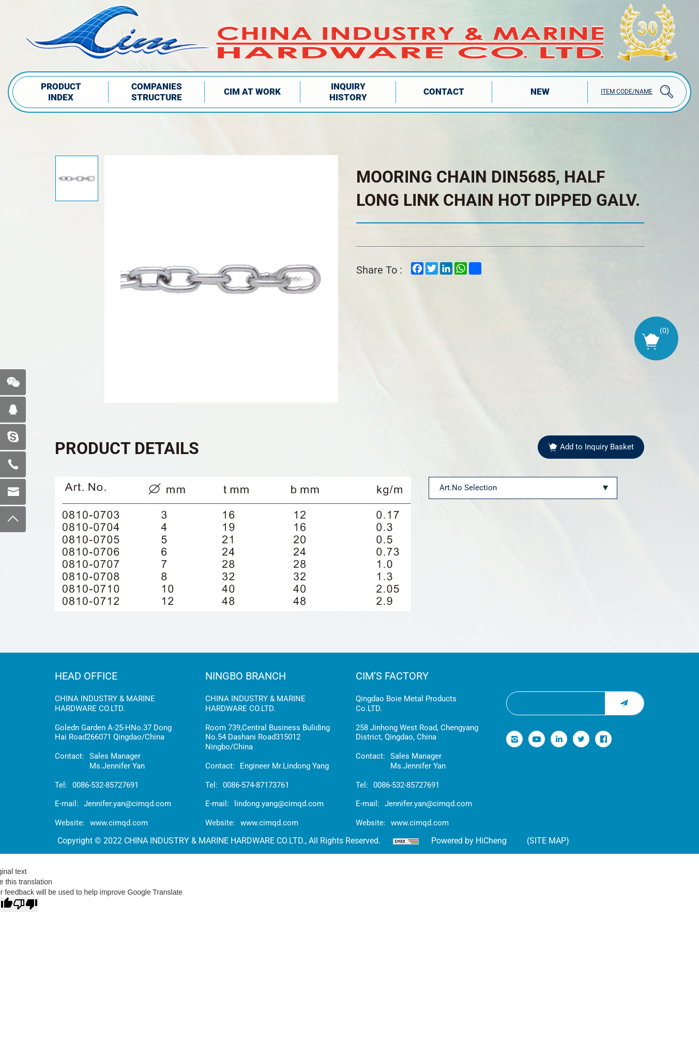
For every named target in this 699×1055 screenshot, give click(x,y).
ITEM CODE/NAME (626, 91)
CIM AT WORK (252, 91)
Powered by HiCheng (469, 841)
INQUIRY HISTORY (348, 91)
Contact (443, 91)
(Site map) (548, 841)
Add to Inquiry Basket (597, 446)
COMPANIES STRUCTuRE (156, 91)
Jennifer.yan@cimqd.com (127, 803)
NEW (540, 91)
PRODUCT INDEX (61, 91)
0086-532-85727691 (105, 785)
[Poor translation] (25, 904)
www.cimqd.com (119, 822)
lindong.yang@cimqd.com (279, 803)
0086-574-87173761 (256, 785)
